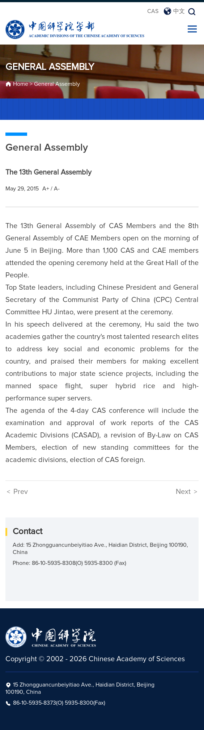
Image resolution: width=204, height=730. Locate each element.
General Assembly (57, 84)
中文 (174, 11)
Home (20, 84)
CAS (152, 11)
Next (186, 492)
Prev (17, 492)
